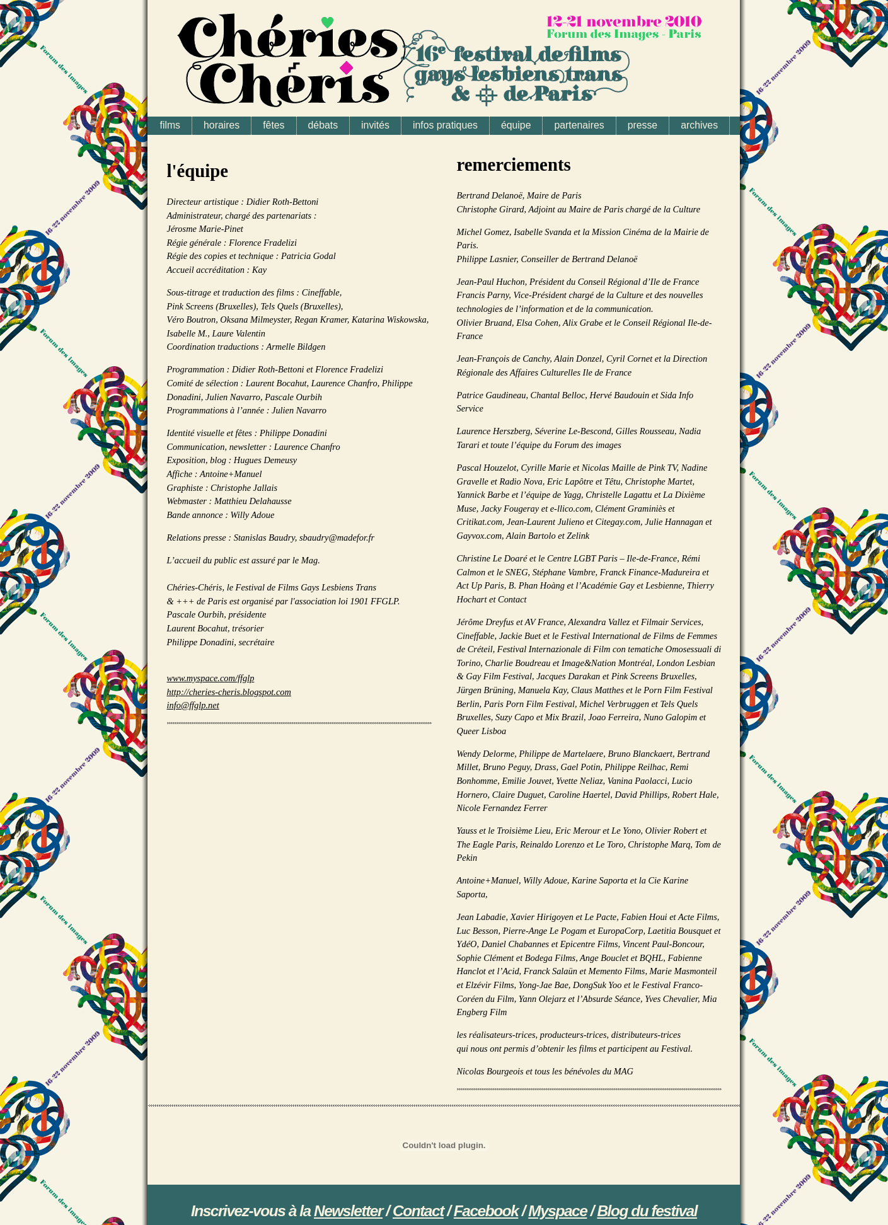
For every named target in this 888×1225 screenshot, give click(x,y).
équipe (516, 125)
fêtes (273, 125)
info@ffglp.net (193, 705)
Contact (418, 1210)
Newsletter (348, 1210)
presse (643, 125)
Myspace (557, 1210)
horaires (221, 125)
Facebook (486, 1210)
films (170, 125)
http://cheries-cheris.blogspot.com (229, 692)
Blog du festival (647, 1210)
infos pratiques (445, 125)
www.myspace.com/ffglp (211, 678)
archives (699, 125)
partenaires (579, 125)
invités (375, 125)
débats (323, 125)
